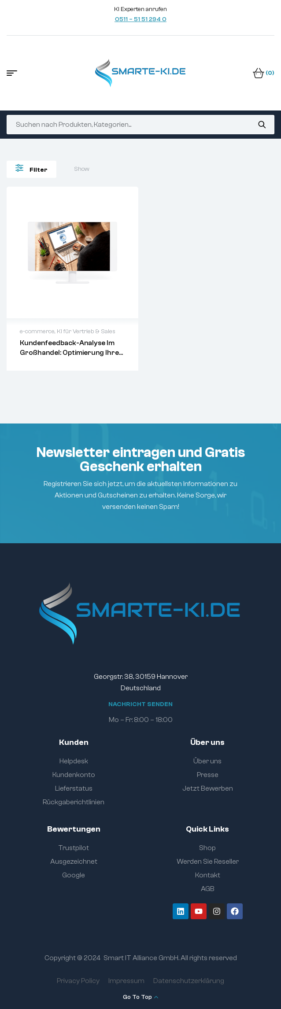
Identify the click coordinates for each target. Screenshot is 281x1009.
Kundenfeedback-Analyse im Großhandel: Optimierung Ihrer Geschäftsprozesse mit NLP (71, 352)
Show (81, 169)
